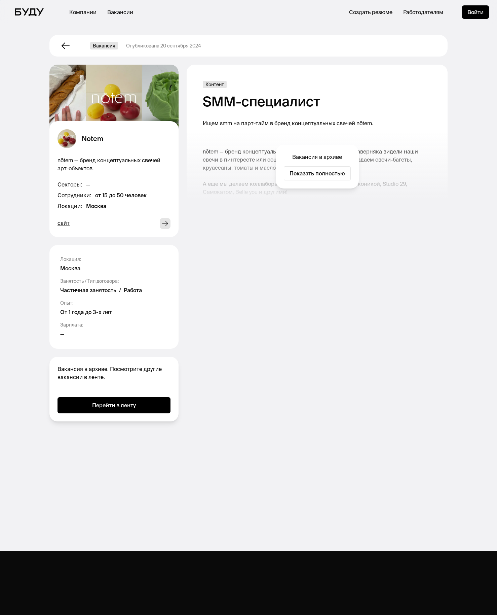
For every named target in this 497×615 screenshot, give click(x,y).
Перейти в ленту (114, 405)
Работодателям (423, 12)
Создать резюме (370, 12)
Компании (83, 12)
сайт (64, 223)
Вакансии (120, 12)
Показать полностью (317, 173)
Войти (475, 12)
